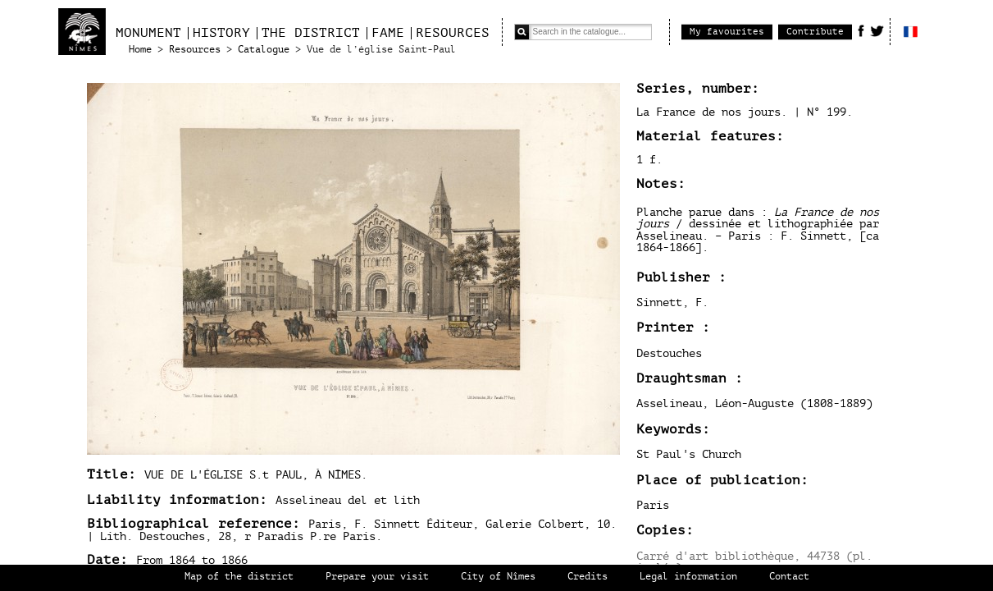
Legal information (688, 576)
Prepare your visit (377, 576)
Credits (587, 576)
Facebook (861, 30)
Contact (789, 576)
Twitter (877, 30)
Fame (387, 33)
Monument (148, 33)
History (221, 33)
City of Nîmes (498, 576)
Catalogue (263, 49)
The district (311, 33)
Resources (453, 33)
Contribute (815, 31)
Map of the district (239, 576)
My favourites (727, 31)
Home (140, 49)
